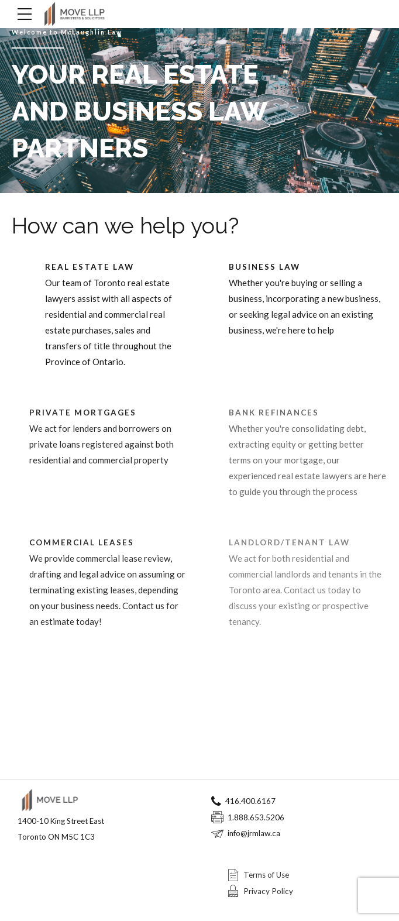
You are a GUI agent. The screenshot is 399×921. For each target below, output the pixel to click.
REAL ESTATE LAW (89, 267)
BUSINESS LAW (264, 267)
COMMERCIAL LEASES (81, 542)
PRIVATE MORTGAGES (82, 412)
